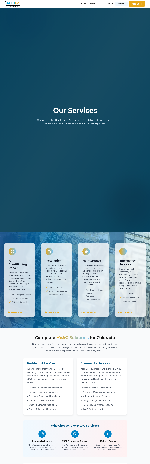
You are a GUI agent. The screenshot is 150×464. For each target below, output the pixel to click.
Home (83, 4)
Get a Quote (136, 4)
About (92, 4)
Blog (100, 4)
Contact (110, 4)
